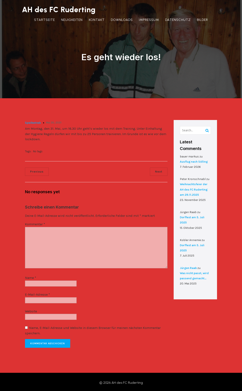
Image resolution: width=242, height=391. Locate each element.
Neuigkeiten (72, 20)
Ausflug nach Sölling (194, 160)
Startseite (44, 20)
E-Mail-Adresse (37, 293)
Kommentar (35, 222)
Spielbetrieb (33, 120)
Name (30, 276)
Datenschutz (178, 20)
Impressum (149, 20)
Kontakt (97, 20)
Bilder (202, 20)
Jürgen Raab (188, 266)
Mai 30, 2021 (53, 120)
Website (31, 309)
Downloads (122, 20)
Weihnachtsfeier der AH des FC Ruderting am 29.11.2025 (194, 188)
